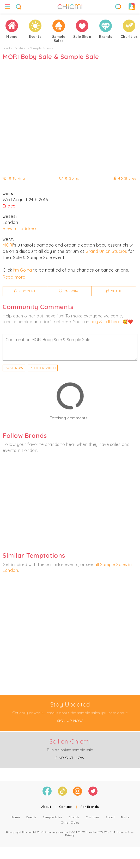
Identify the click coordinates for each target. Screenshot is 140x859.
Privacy (69, 835)
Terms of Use (125, 831)
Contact (66, 807)
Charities (93, 817)
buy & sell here (105, 321)
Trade (125, 817)
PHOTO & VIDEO (43, 368)
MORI (8, 245)
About (46, 807)
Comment (25, 291)
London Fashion (15, 48)
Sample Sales (40, 48)
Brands (74, 817)
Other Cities (70, 822)
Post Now (13, 368)
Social (110, 817)
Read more (14, 277)
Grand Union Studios (106, 251)
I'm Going (22, 270)
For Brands (90, 807)
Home (15, 817)
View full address (20, 228)
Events (31, 817)
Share (114, 291)
